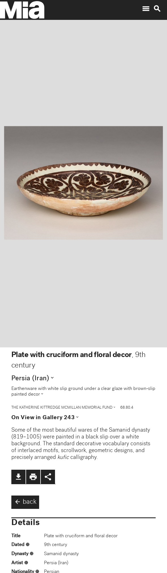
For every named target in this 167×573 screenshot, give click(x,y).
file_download (18, 477)
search (157, 9)
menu (145, 9)
